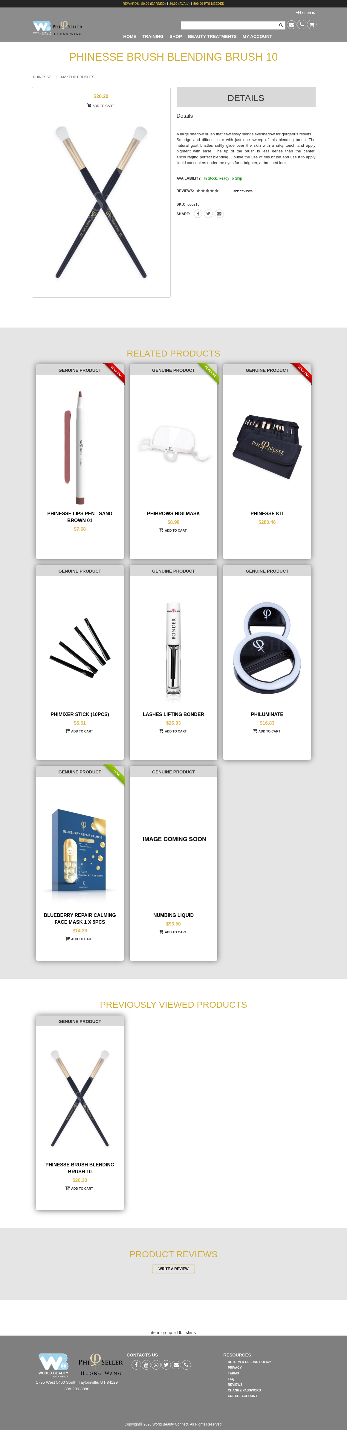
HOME (129, 36)
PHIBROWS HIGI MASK (173, 513)
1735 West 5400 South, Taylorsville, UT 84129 (76, 1382)
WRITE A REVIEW (173, 1269)
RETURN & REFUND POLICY (249, 1362)
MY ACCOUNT (257, 36)
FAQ (231, 1379)
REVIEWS (235, 1384)
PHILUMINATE (267, 714)
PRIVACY (235, 1367)
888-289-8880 (77, 1389)
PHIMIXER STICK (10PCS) (80, 714)
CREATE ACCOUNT (242, 1396)
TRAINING (152, 36)
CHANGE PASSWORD (244, 1390)
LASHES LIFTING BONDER (173, 714)
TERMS (233, 1373)
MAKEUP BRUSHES (77, 77)
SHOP (175, 36)
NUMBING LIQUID (173, 915)
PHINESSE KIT (267, 513)
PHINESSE (42, 77)
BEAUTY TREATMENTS (212, 36)
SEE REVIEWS (243, 191)
